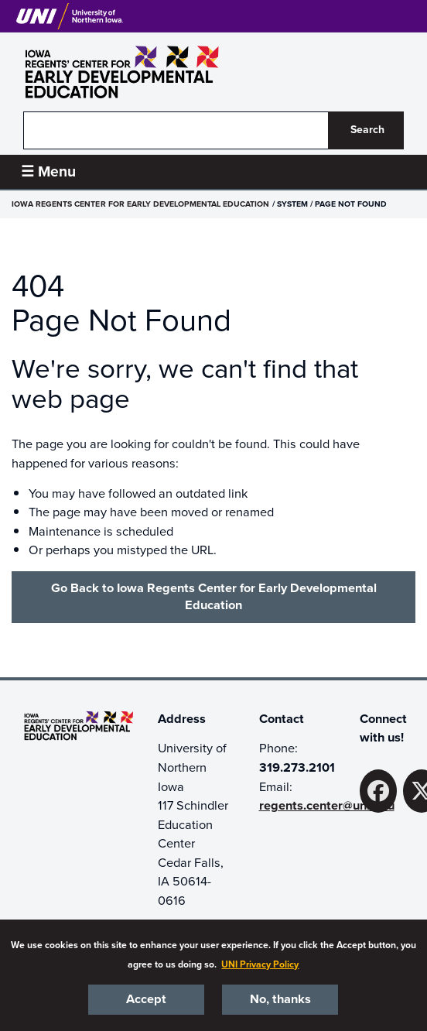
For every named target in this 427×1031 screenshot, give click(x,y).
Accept (146, 999)
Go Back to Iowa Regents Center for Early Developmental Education (214, 597)
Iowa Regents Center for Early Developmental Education (140, 204)
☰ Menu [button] (48, 171)
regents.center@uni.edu (327, 805)
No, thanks (280, 999)
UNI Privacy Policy (260, 964)
